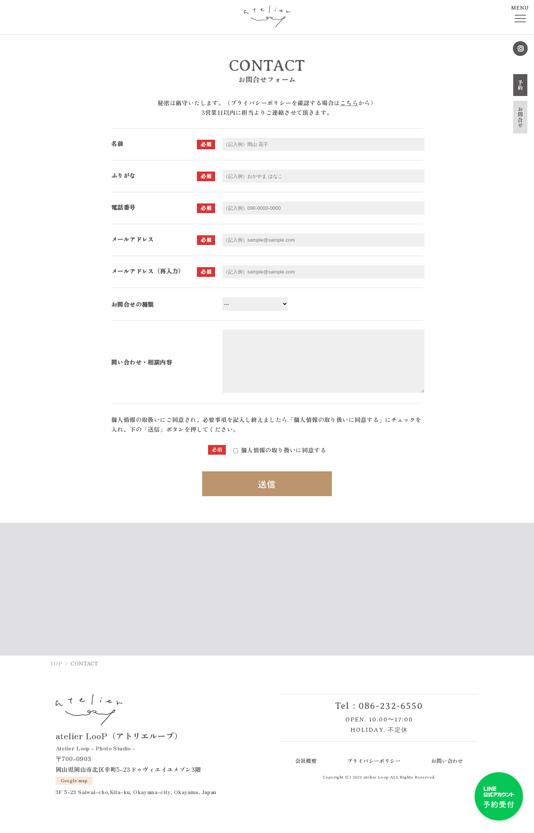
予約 (520, 85)
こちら (349, 102)
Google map (74, 791)
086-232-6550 (391, 717)
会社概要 (306, 772)
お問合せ (520, 117)
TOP (56, 674)
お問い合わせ (447, 772)
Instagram (520, 48)
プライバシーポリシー (373, 772)
